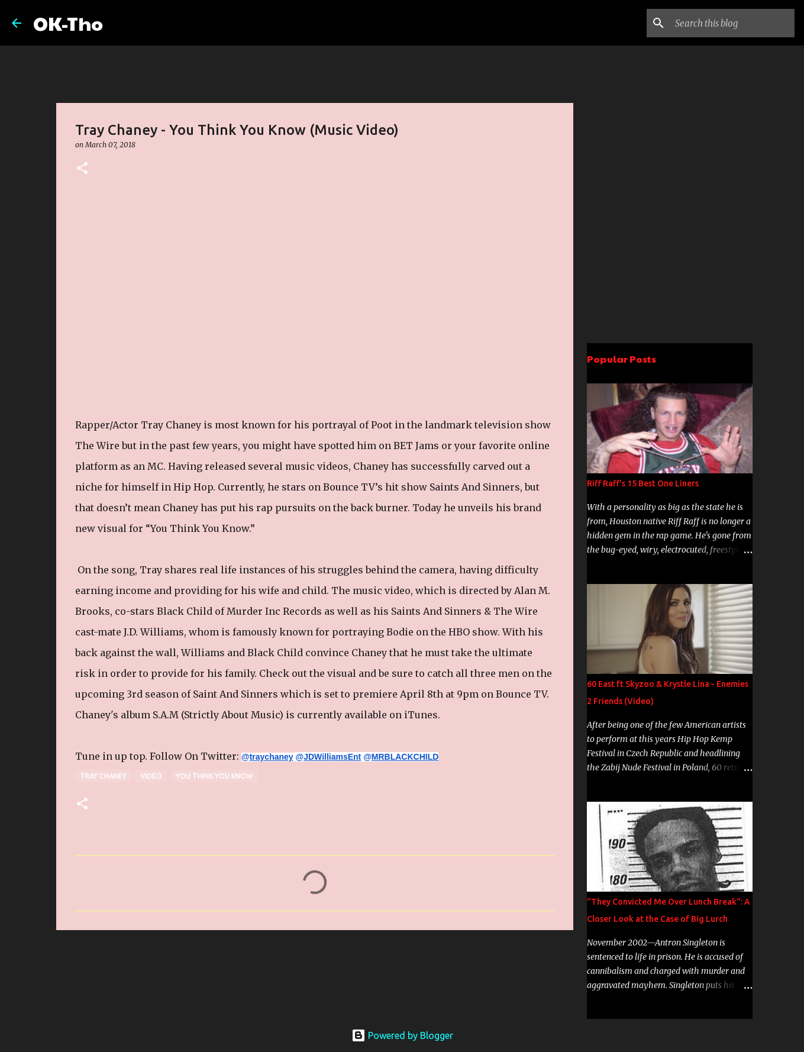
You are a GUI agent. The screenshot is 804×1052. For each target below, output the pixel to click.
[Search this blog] (732, 23)
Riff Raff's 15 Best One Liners (643, 483)
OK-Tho (68, 22)
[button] (82, 169)
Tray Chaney (103, 776)
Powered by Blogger (402, 1035)
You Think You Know (214, 776)
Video (151, 776)
